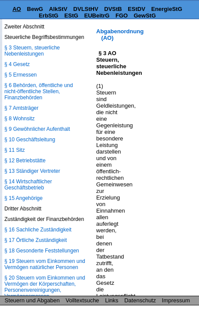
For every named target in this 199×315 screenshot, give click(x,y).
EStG (71, 15)
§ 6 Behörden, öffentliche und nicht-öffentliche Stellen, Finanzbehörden (38, 91)
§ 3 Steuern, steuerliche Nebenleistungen (32, 51)
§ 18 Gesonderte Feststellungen (41, 251)
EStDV (136, 9)
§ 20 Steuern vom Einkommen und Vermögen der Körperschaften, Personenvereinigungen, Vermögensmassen (44, 287)
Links (111, 300)
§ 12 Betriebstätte (24, 161)
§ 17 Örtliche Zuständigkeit (35, 240)
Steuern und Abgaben (32, 300)
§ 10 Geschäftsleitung (29, 139)
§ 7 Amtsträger (21, 108)
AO (16, 9)
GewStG (145, 15)
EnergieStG (166, 9)
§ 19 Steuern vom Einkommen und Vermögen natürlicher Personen (44, 264)
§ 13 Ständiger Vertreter (32, 171)
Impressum (176, 300)
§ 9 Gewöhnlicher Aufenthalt (37, 129)
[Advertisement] (155, 55)
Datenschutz (140, 300)
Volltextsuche (82, 300)
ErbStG (49, 15)
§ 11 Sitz (14, 150)
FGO (121, 15)
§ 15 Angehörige (23, 198)
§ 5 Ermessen (20, 75)
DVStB (113, 9)
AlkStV (58, 9)
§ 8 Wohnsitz (19, 119)
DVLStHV (85, 9)
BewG (35, 9)
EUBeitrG (97, 15)
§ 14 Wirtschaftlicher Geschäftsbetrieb (28, 184)
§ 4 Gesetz (17, 64)
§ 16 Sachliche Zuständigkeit (37, 230)
